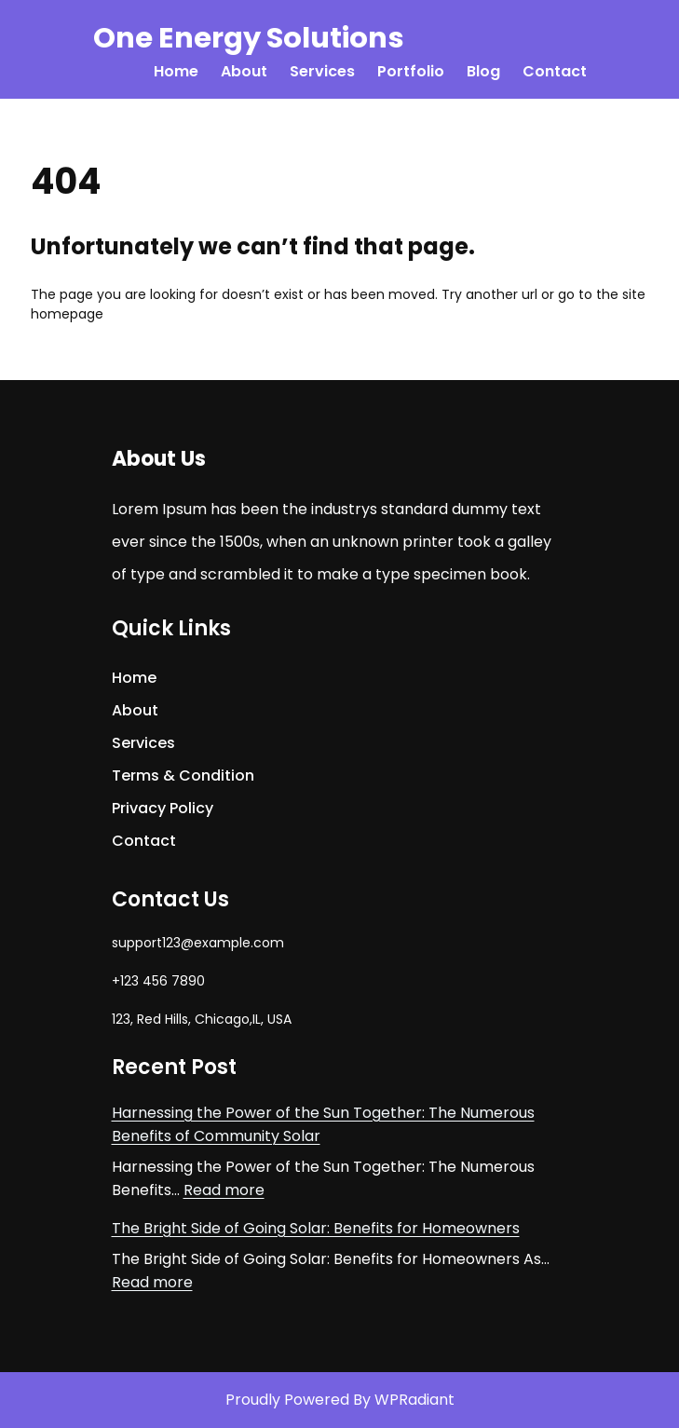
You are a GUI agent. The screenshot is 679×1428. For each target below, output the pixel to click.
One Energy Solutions (248, 38)
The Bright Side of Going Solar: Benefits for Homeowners (316, 1228)
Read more (224, 1190)
